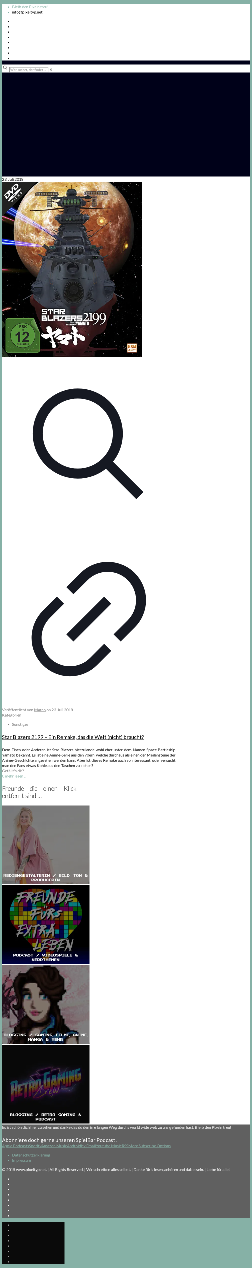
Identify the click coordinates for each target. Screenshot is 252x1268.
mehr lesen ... (15, 776)
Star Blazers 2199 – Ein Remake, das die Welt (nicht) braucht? (73, 737)
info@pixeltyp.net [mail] (27, 12)
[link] (50, 69)
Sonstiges (20, 724)
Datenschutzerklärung (31, 1154)
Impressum (21, 1160)
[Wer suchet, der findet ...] (28, 69)
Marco (40, 709)
